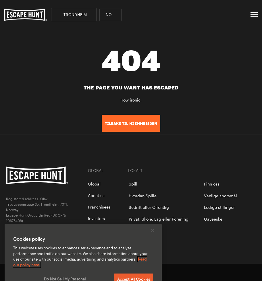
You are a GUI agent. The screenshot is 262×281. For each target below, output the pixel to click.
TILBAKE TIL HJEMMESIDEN (131, 123)
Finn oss (211, 183)
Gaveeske (213, 219)
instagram (253, 272)
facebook (233, 272)
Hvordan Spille (143, 195)
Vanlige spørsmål (220, 195)
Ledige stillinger (219, 207)
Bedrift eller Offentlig (149, 207)
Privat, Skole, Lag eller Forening (158, 219)
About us (96, 195)
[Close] (152, 234)
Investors (96, 218)
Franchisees (99, 206)
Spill (133, 183)
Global (94, 183)
